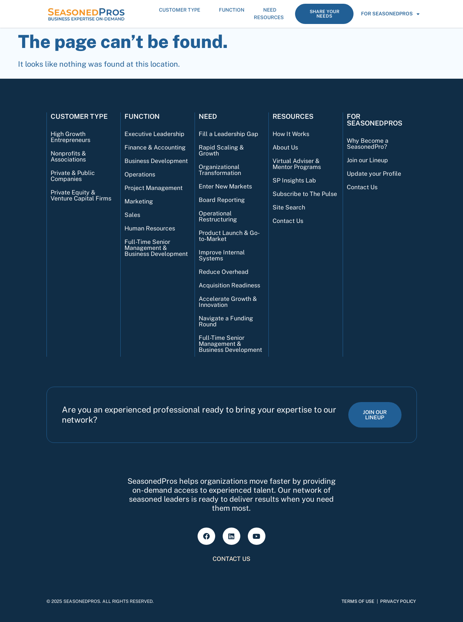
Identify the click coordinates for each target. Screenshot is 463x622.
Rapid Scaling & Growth (221, 150)
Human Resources (149, 228)
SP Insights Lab (294, 180)
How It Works (291, 134)
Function (233, 10)
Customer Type (181, 10)
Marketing (138, 201)
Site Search (289, 207)
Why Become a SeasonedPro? (367, 143)
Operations (139, 174)
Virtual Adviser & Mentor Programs (297, 163)
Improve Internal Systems (222, 255)
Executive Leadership (154, 134)
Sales (132, 214)
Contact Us (288, 220)
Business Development (156, 160)
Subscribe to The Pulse (305, 193)
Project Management (153, 187)
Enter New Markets (225, 186)
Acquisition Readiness (229, 285)
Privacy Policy (398, 601)
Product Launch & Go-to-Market (229, 235)
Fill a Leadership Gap (228, 134)
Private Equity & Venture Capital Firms (81, 195)
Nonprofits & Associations (68, 156)
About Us (285, 147)
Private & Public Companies (73, 175)
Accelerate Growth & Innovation (228, 301)
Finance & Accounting (155, 147)
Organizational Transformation (220, 169)
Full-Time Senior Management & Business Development (156, 247)
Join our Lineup (367, 160)
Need (271, 10)
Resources (271, 17)
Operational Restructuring (218, 216)
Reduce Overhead (224, 271)
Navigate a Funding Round (226, 321)
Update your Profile (374, 173)
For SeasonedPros (390, 14)
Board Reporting (222, 199)
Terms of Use (358, 601)
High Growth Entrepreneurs (70, 137)
